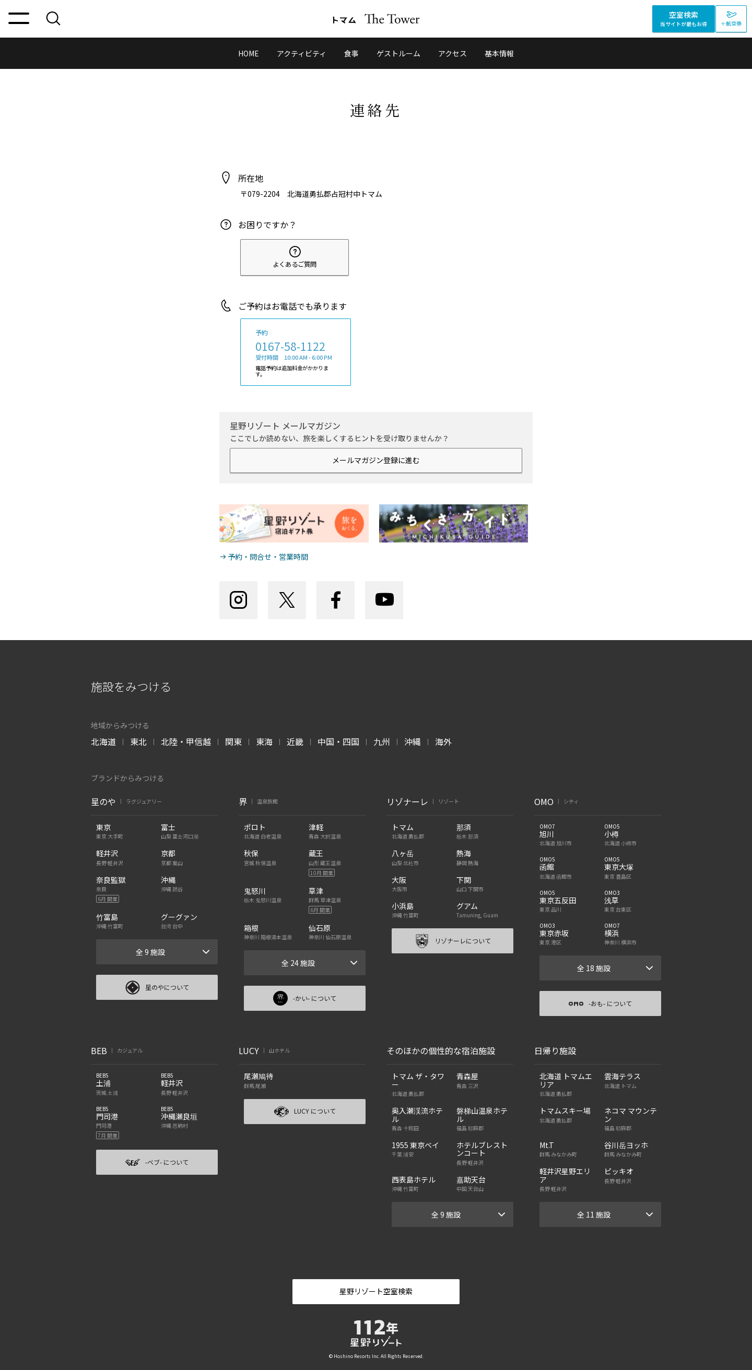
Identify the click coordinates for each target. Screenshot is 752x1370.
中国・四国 (338, 741)
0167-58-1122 (290, 346)
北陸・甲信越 (186, 741)
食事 (351, 53)
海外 (443, 741)
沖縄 (412, 741)
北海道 (103, 741)
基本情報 (499, 53)
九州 (381, 741)
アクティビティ (301, 53)
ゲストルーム (398, 53)
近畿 (295, 741)
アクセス (452, 53)
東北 (138, 741)
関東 (233, 741)
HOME (248, 53)
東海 (264, 741)
